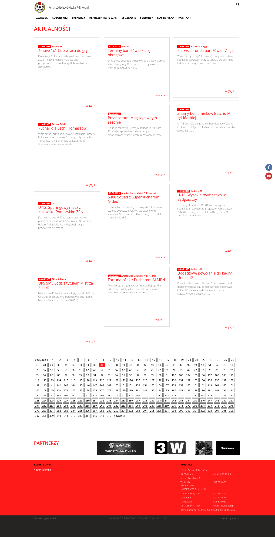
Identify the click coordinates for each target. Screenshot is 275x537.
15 (153, 360)
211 (152, 395)
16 (160, 360)
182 (145, 390)
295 (152, 410)
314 (87, 415)
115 (66, 380)
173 (80, 390)
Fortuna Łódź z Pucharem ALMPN (136, 302)
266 (145, 405)
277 (224, 405)
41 (137, 365)
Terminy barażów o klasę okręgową (129, 75)
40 (130, 365)
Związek (42, 17)
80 (217, 370)
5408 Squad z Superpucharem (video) (133, 234)
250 (231, 400)
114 (59, 380)
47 (181, 365)
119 (95, 380)
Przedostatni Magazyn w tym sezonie (132, 154)
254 (59, 405)
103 (181, 375)
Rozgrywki (60, 17)
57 (51, 370)
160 (188, 385)
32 (73, 365)
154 (145, 385)
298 (174, 410)
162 (202, 385)
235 (123, 400)
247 (210, 400)
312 (73, 415)
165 (224, 385)
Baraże (125, 69)
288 (102, 410)
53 (224, 365)
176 (102, 390)
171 (66, 390)
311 (66, 415)
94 (116, 375)
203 (95, 395)
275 (210, 405)
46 (173, 365)
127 (152, 380)
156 (159, 385)
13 (139, 360)
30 (58, 365)
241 (167, 400)
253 (51, 405)
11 (124, 360)
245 (195, 400)
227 (66, 400)
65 (109, 370)
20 (189, 360)
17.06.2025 (114, 69)
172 (73, 390)
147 (95, 385)
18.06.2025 (44, 80)
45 (166, 365)
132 (188, 380)
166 (231, 385)
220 (217, 395)
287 (95, 410)
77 (195, 370)
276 (217, 405)
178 (116, 390)
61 (80, 370)
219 (210, 395)
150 (116, 385)
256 (73, 405)
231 (95, 400)
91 (94, 375)
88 (73, 375)
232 (102, 400)
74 (173, 370)
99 (152, 375)
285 (80, 410)
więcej (89, 105)
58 (58, 370)
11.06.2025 (44, 160)
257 (80, 405)
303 (210, 410)
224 (44, 400)
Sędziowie (129, 17)
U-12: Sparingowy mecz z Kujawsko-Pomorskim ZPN (60, 237)
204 (102, 395)
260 (102, 405)
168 (44, 390)
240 (159, 400)
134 (202, 380)
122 (116, 380)
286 (87, 410)
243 (181, 400)
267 (152, 405)
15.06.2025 (183, 146)
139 (37, 385)
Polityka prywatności (45, 518)
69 (137, 370)
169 (51, 390)
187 (181, 390)
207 (123, 395)
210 (145, 395)
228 (73, 400)
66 (116, 370)
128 (159, 380)
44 (159, 365)
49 (195, 365)
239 (152, 400)
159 (181, 385)
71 (152, 370)
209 (138, 395)
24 (218, 360)
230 (87, 400)
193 (224, 390)
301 (195, 410)
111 (37, 380)
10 (117, 360)
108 (217, 375)
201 (80, 395)
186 (174, 390)
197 (51, 395)
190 (202, 390)
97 (137, 375)
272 (188, 405)
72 (159, 370)
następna (119, 415)
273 (195, 405)
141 (51, 385)
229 (80, 400)
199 (66, 395)
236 (131, 400)
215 (181, 395)
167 (37, 390)
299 (181, 410)
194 (231, 390)
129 (167, 380)
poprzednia (41, 359)
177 (109, 390)
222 (231, 395)
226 (59, 400)
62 (87, 370)
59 (66, 370)
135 (210, 380)
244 (188, 400)
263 (123, 405)
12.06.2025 (114, 148)
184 (159, 390)
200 (73, 395)
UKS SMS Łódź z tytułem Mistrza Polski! (65, 321)
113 (51, 380)
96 (130, 375)
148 (102, 385)
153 (138, 385)
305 (224, 410)
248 (217, 400)
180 (131, 390)
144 (73, 385)
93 (109, 375)
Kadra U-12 (196, 297)
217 (195, 395)
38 (116, 365)
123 (123, 380)
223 (37, 400)
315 (95, 415)
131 (181, 380)
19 (182, 360)
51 (209, 365)
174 (87, 390)
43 (152, 365)
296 (159, 410)
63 (94, 370)
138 (231, 380)
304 (217, 410)
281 (51, 410)
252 (44, 405)
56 (44, 370)
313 (80, 415)
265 (138, 405)
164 (217, 385)
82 (231, 370)
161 (195, 385)
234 (116, 400)
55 (37, 370)
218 (202, 395)
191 (210, 390)
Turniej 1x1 (57, 80)
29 (51, 365)
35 (94, 365)
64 (101, 370)
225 (51, 400)
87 (66, 375)
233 (109, 400)
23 (211, 360)
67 (123, 370)
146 (87, 385)
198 (59, 395)
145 (80, 385)
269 (167, 405)
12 (131, 360)
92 (101, 375)
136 (217, 380)
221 (224, 395)
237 (138, 400)
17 (167, 360)
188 (188, 390)
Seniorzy (146, 17)
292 (131, 410)
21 (196, 360)
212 (159, 395)
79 (209, 370)
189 (195, 390)
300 (188, 410)
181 (138, 390)
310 (59, 415)
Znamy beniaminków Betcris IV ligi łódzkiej (203, 152)
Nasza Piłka (165, 17)
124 (131, 380)
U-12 (54, 231)
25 (225, 360)
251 (37, 405)
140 (44, 385)
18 (175, 360)
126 (145, 380)
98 (145, 375)
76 (188, 370)
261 (109, 405)
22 (203, 360)
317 (109, 415)
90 (87, 375)
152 (131, 385)
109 (224, 375)
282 (59, 410)
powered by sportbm (230, 518)
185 (167, 390)
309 (51, 415)
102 (174, 375)
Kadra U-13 (196, 221)
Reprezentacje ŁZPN (103, 17)
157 (167, 385)
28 (44, 365)
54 (231, 365)
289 (109, 410)
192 (217, 390)
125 (138, 380)
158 (174, 385)
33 (80, 365)
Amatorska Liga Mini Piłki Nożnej (138, 227)
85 (51, 375)
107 (210, 375)
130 (174, 380)
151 (123, 385)
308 (44, 415)
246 (202, 400)
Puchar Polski (59, 159)
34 (87, 365)
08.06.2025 (44, 315)
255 (66, 405)
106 (202, 375)
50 (202, 365)
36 (101, 364)
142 (59, 385)
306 (231, 410)
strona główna (43, 469)
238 (145, 400)
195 (37, 395)
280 (44, 410)
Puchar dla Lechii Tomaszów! (63, 163)
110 (231, 375)
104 (188, 375)
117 (80, 380)
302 (202, 410)
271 (181, 405)
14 (146, 360)
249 (224, 400)
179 (123, 390)
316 (102, 415)
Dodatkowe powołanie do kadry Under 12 (204, 303)
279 (37, 410)
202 (87, 395)
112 (44, 380)
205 (109, 395)
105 (195, 375)
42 (145, 365)
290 (116, 410)
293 (138, 410)
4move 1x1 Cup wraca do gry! (63, 84)
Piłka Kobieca (59, 315)
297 (167, 410)
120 (102, 380)
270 (174, 405)
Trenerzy (78, 17)
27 (37, 365)
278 (231, 405)
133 (195, 380)
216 (188, 395)
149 (109, 385)
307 (37, 415)
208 (131, 395)
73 (166, 370)
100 (159, 375)
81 (224, 370)
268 (159, 405)
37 (109, 365)
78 (202, 370)
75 (181, 370)
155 (152, 385)
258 (87, 405)
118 (87, 380)
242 (174, 400)
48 (188, 365)
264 (131, 405)
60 (73, 370)
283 (66, 410)
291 (123, 410)
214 (174, 395)
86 (58, 375)
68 (130, 370)
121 (109, 380)
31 (66, 365)
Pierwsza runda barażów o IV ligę (205, 73)
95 (123, 375)
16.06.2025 (183, 69)
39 (123, 365)
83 (37, 375)
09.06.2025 (183, 297)
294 (145, 410)
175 (95, 390)
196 (44, 395)
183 (152, 390)
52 (217, 365)
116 (73, 380)
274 (202, 405)
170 (59, 390)
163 (210, 385)
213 (167, 395)
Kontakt (184, 17)
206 (116, 395)
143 (66, 385)
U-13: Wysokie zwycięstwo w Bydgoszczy (201, 227)
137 (224, 380)
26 (232, 360)
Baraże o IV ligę (199, 69)
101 (167, 375)
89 (80, 375)
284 (73, 410)
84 (44, 375)
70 (145, 370)
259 (95, 405)
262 (116, 405)
